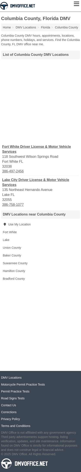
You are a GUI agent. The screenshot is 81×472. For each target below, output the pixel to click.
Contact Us (8, 405)
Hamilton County (14, 271)
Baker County (12, 255)
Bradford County (14, 278)
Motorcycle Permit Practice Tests (23, 384)
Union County (12, 247)
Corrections (9, 412)
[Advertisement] (40, 101)
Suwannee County (15, 263)
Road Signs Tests (13, 398)
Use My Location (17, 224)
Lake (6, 240)
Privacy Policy (10, 419)
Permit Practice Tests (15, 391)
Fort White (10, 232)
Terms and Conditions (15, 426)
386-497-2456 (13, 171)
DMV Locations (11, 377)
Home (7, 27)
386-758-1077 (13, 204)
